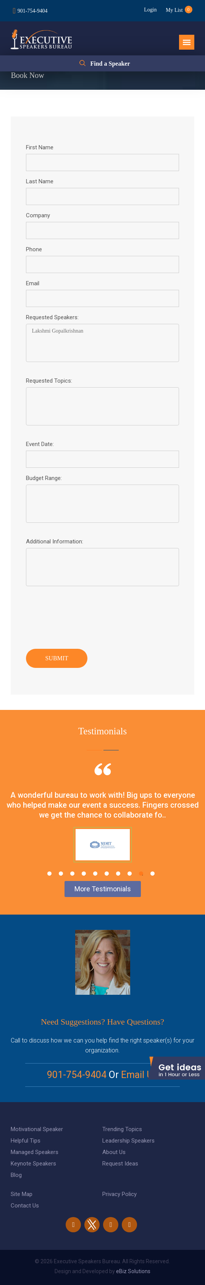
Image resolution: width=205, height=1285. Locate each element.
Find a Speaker (110, 63)
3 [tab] (72, 873)
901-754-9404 (33, 11)
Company (38, 215)
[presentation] (84, 615)
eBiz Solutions (133, 1271)
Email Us (139, 1074)
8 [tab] (130, 873)
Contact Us (25, 1205)
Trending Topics (122, 1129)
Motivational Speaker (37, 1129)
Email (32, 283)
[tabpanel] (102, 822)
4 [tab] (84, 873)
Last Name (39, 181)
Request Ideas (120, 1163)
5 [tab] (95, 873)
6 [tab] (107, 873)
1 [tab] (49, 873)
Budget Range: (44, 478)
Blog (16, 1175)
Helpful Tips (25, 1140)
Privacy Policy (119, 1194)
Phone (34, 249)
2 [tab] (61, 873)
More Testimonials (102, 889)
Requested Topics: (49, 380)
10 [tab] (152, 873)
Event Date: (40, 444)
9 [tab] (141, 873)
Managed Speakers (34, 1152)
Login (149, 10)
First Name (39, 147)
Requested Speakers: (52, 317)
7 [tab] (118, 873)
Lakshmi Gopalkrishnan (102, 343)
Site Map (21, 1194)
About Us (114, 1152)
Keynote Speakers (33, 1163)
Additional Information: (54, 541)
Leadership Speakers (128, 1140)
